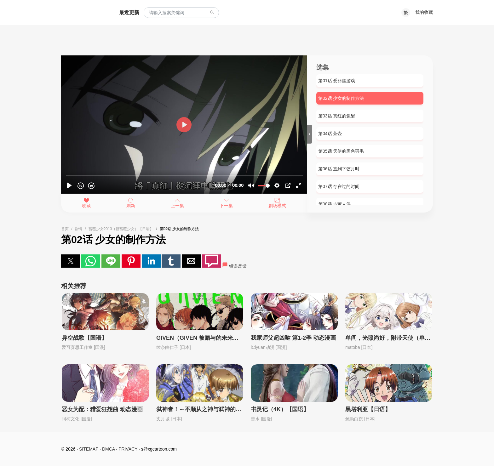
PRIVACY (127, 449)
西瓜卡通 (83, 13)
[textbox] (181, 12)
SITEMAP (88, 449)
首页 (65, 229)
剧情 (78, 229)
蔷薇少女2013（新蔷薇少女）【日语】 (121, 229)
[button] (70, 261)
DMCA (108, 449)
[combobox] (181, 12)
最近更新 (129, 12)
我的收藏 (424, 12)
